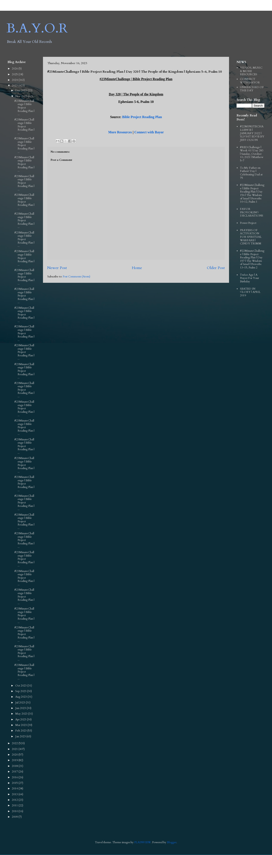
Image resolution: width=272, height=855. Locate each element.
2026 (15, 69)
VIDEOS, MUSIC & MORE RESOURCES (251, 71)
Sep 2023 (21, 691)
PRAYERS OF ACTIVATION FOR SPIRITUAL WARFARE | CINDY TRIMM (251, 236)
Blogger (171, 842)
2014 (15, 788)
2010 (15, 811)
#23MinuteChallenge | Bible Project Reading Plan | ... (24, 107)
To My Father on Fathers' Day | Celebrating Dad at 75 (251, 173)
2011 (15, 805)
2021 (15, 749)
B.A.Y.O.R (37, 28)
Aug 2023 (21, 697)
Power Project (248, 223)
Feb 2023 (21, 731)
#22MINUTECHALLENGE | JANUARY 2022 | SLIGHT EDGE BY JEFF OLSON (252, 133)
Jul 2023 (20, 702)
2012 (15, 800)
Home (137, 268)
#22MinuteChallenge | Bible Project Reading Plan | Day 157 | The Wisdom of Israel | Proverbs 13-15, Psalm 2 (252, 259)
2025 (15, 74)
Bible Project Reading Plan (142, 117)
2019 (15, 760)
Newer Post (57, 268)
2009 (15, 817)
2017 (15, 772)
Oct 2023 (21, 686)
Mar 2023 (21, 725)
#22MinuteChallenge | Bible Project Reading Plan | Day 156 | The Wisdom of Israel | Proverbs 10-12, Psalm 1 (252, 193)
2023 (15, 85)
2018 (15, 766)
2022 (15, 743)
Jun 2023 (21, 708)
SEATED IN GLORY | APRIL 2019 (250, 292)
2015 (15, 783)
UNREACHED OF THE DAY (252, 89)
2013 (15, 794)
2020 (15, 755)
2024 (15, 80)
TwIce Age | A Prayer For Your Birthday (249, 278)
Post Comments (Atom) (76, 276)
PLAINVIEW (142, 842)
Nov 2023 (21, 96)
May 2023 (21, 714)
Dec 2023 (21, 90)
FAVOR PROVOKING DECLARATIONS (251, 212)
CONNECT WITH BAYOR (250, 80)
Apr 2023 (21, 719)
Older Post (216, 268)
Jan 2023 (20, 736)
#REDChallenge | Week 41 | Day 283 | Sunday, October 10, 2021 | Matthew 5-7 (251, 154)
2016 (15, 777)
